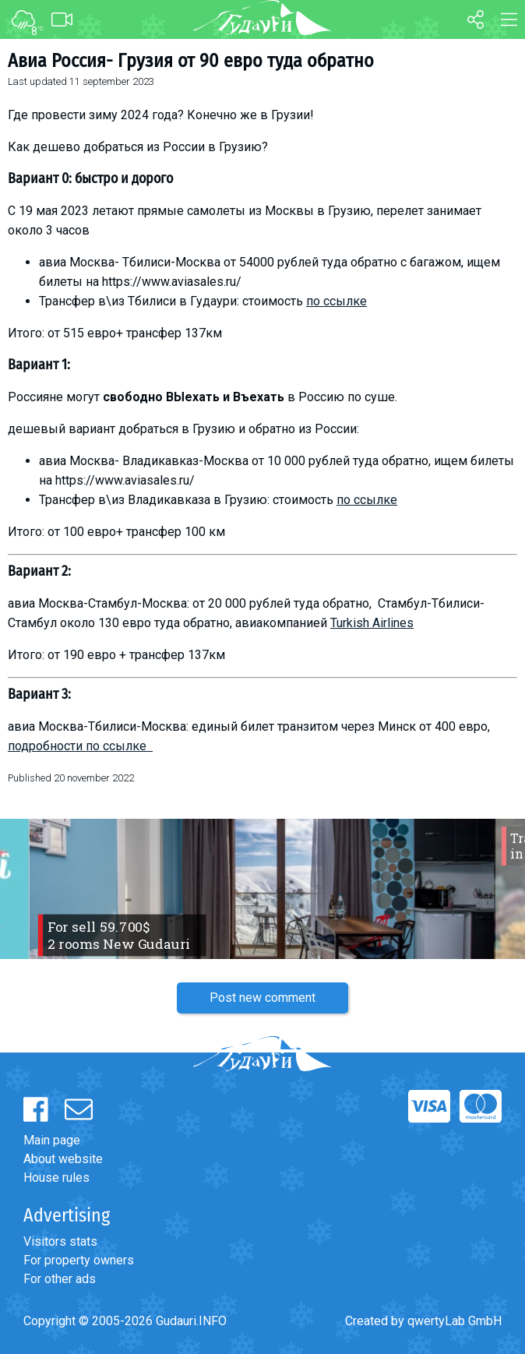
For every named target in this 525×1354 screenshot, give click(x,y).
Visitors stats (60, 1241)
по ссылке (336, 301)
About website (63, 1158)
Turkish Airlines (372, 622)
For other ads (59, 1278)
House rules (56, 1177)
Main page (51, 1140)
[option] (262, 889)
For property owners (78, 1260)
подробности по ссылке (80, 746)
